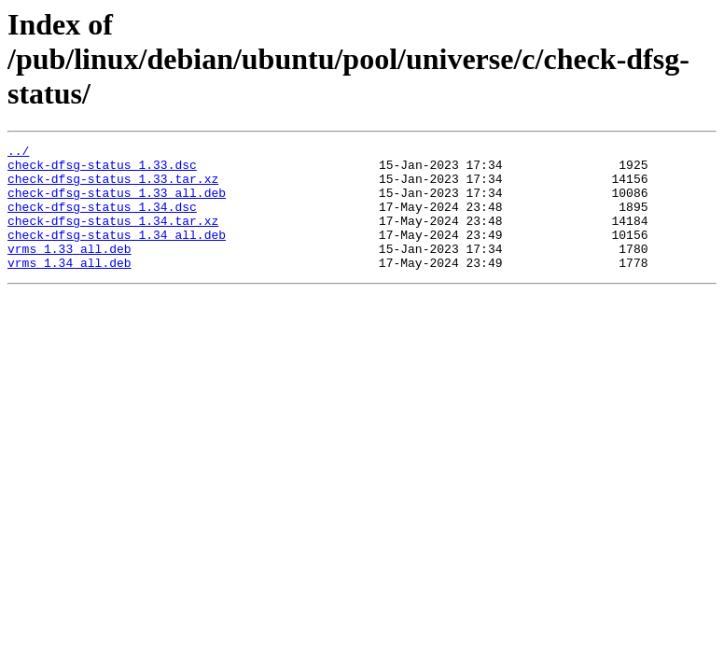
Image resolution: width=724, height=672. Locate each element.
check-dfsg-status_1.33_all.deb (116, 203)
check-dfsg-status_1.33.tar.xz (112, 186)
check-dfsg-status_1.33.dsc (102, 169)
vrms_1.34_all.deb (69, 287)
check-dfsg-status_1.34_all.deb (116, 253)
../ (18, 153)
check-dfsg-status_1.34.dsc (102, 220)
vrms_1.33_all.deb (69, 270)
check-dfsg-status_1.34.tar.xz (112, 237)
